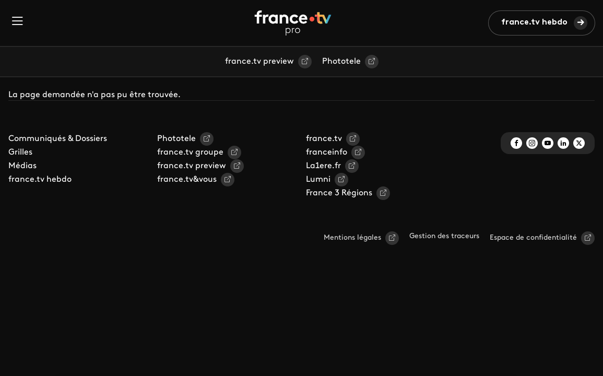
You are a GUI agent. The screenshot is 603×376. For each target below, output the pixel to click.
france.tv (324, 139)
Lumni (318, 179)
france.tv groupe (190, 152)
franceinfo (326, 152)
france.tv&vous (187, 179)
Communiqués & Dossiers (57, 139)
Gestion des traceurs (444, 236)
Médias (22, 166)
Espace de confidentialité (533, 238)
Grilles (20, 152)
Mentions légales (352, 238)
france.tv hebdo (534, 22)
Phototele (341, 61)
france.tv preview (259, 61)
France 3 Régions (339, 193)
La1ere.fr (323, 166)
